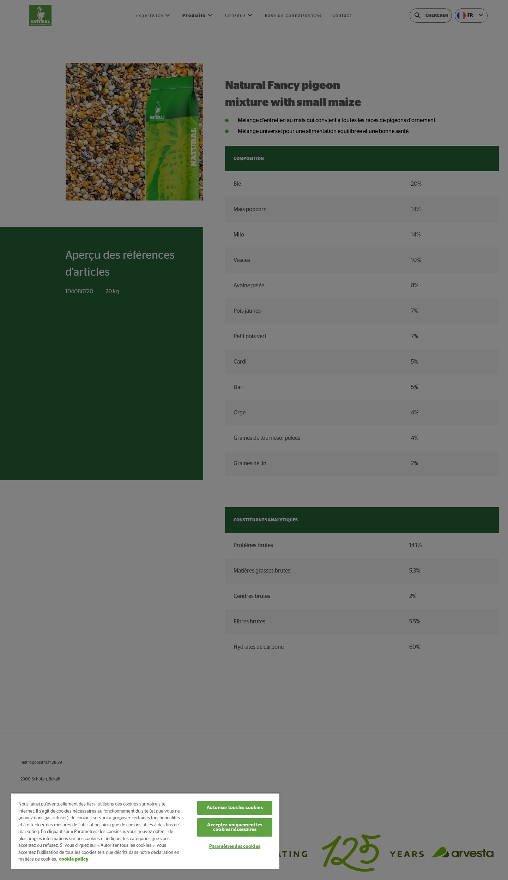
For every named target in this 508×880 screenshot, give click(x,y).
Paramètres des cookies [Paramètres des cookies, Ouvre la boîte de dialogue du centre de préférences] (234, 846)
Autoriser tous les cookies (234, 808)
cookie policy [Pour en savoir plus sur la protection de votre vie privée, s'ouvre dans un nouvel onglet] (74, 859)
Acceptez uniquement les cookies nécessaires (234, 827)
